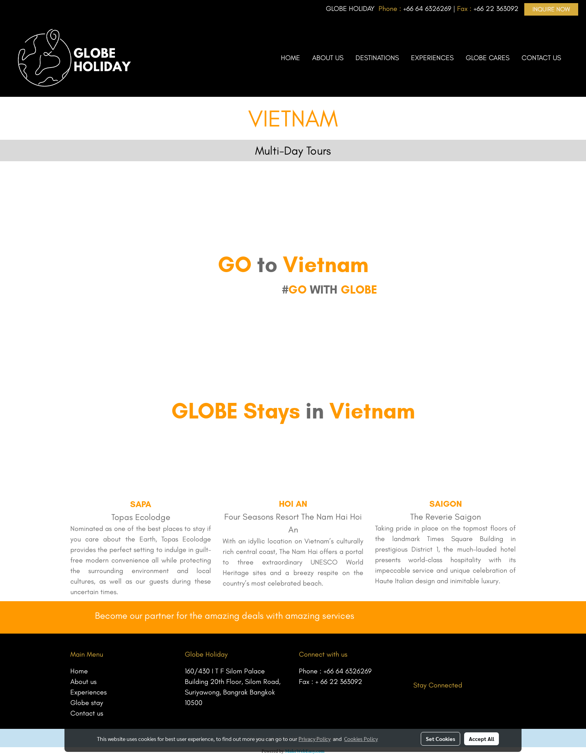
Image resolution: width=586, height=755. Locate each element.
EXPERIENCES (432, 57)
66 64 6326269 (428, 8)
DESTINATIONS (377, 57)
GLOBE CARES (487, 57)
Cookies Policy (361, 738)
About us (83, 681)
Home (79, 671)
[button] (574, 58)
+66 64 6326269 (347, 671)
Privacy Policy (314, 738)
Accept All (481, 738)
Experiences (88, 692)
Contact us (86, 713)
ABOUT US (327, 57)
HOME (290, 57)
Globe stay (86, 702)
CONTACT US (541, 57)
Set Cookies (440, 738)
